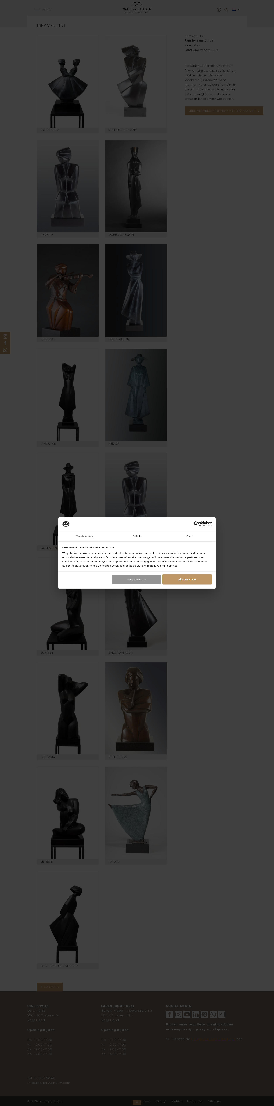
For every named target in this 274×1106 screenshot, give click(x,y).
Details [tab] (137, 535)
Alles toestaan (187, 579)
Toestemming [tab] (84, 535)
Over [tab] (189, 535)
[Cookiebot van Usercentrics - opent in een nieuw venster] (196, 524)
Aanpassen (137, 579)
